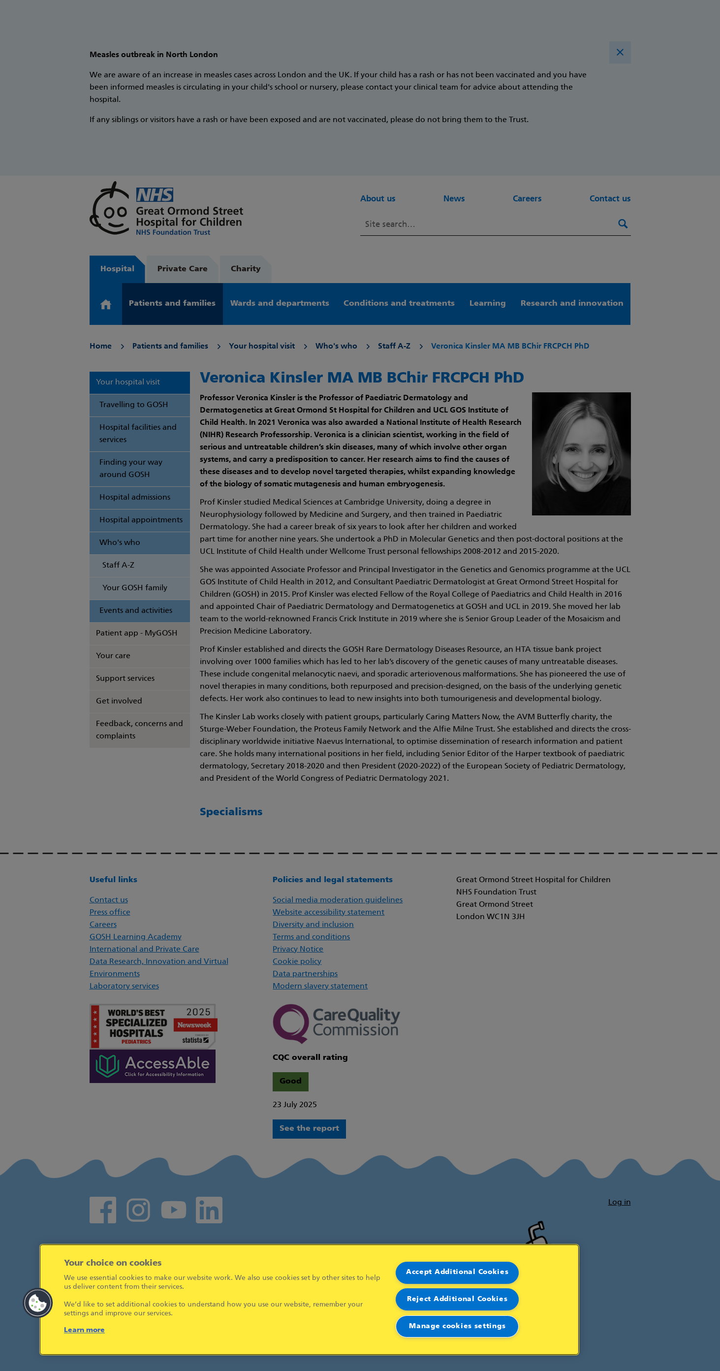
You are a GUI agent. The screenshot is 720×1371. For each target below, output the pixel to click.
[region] (309, 1299)
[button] (38, 1303)
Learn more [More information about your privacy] (84, 1330)
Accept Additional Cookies (457, 1272)
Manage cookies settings (457, 1326)
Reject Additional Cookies (457, 1299)
